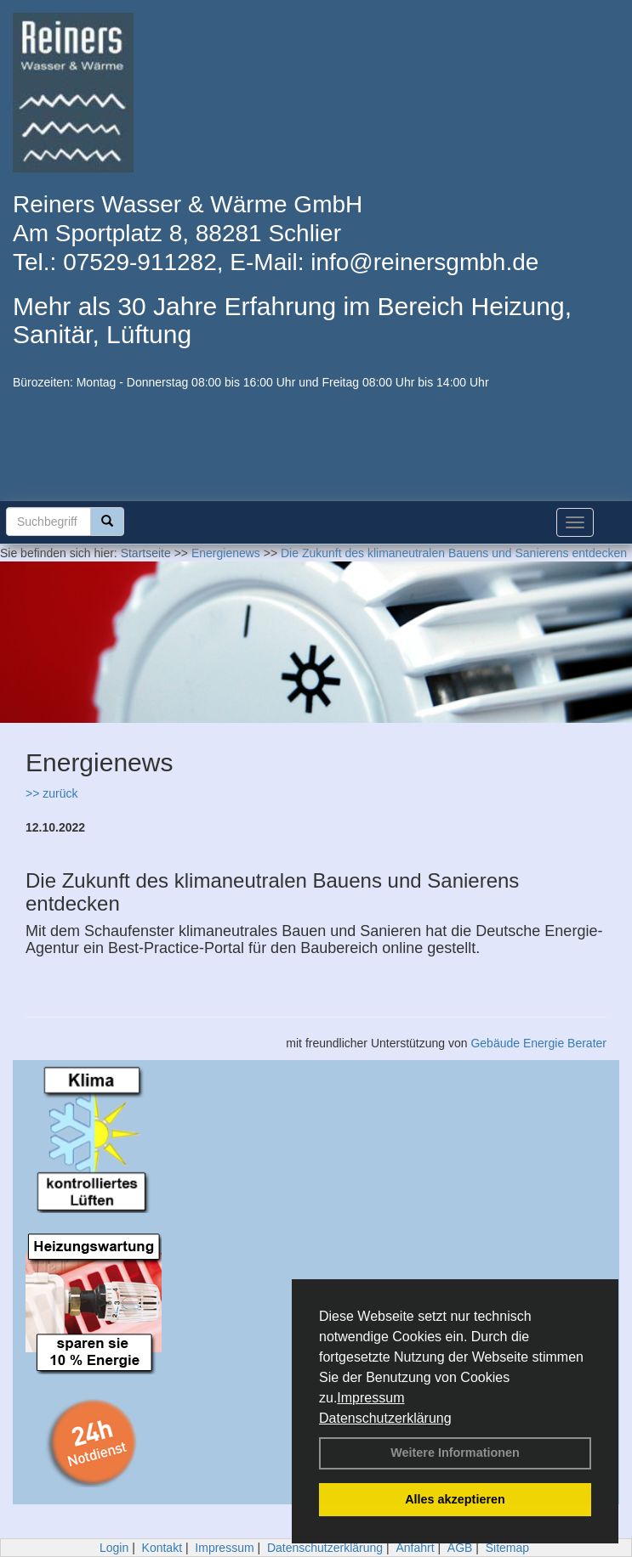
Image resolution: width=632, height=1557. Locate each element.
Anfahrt (415, 1547)
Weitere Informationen (455, 1452)
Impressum (370, 1398)
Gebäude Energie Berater (538, 1043)
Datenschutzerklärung (385, 1418)
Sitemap (507, 1547)
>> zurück (51, 793)
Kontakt (162, 1547)
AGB (460, 1547)
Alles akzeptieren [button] (455, 1499)
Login (114, 1547)
